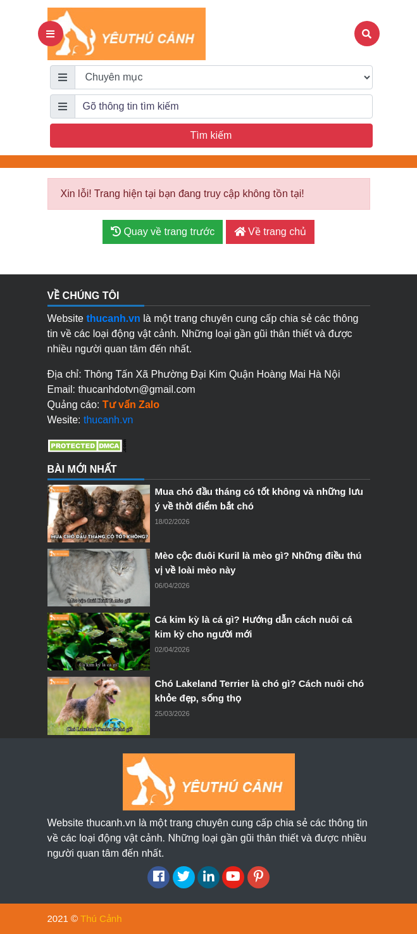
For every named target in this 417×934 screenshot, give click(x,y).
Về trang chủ (270, 231)
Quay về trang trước (163, 231)
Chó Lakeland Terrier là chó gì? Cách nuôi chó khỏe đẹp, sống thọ (259, 690)
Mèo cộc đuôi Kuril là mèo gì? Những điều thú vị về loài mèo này (258, 562)
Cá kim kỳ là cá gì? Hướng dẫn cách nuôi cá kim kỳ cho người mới (253, 626)
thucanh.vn (108, 419)
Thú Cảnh (101, 918)
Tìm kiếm (211, 135)
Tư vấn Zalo (131, 404)
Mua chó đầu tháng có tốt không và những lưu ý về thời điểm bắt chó (259, 498)
